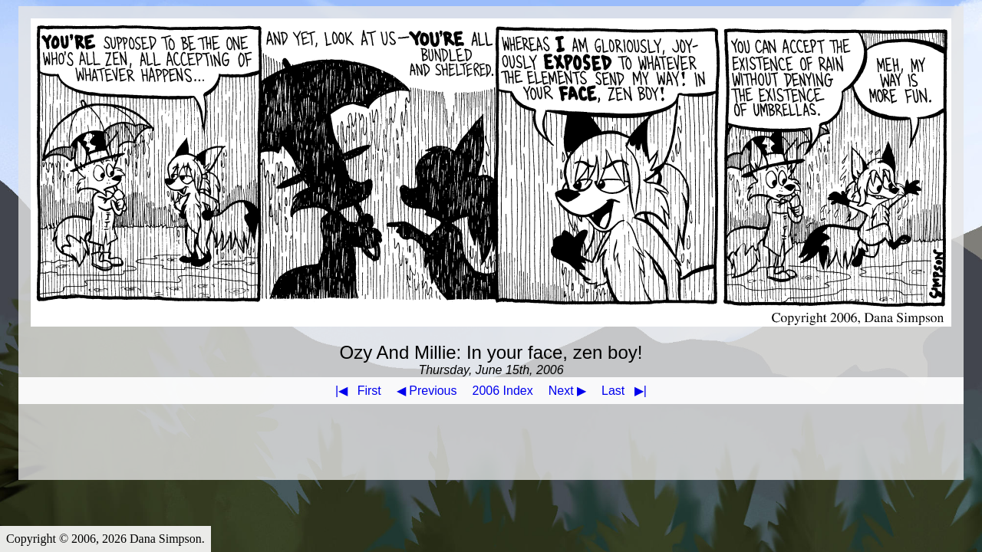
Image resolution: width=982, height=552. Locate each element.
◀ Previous (427, 390)
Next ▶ (567, 390)
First (355, 390)
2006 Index (503, 390)
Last (627, 390)
